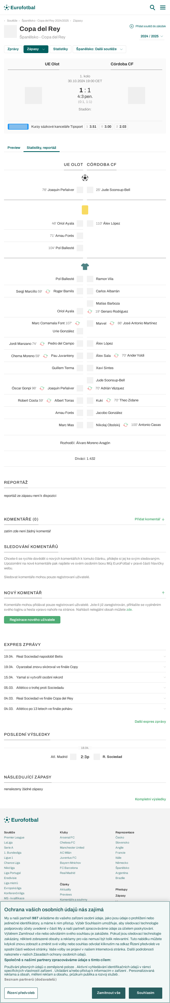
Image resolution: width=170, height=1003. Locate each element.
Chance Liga (12, 862)
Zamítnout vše (108, 993)
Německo (121, 862)
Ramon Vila (104, 279)
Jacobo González (109, 413)
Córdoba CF (122, 64)
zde (129, 610)
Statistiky (60, 49)
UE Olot (52, 64)
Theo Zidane (128, 400)
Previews (66, 894)
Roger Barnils (63, 291)
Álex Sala (103, 356)
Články (64, 884)
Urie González (63, 331)
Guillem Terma (63, 368)
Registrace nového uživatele (32, 620)
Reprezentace (124, 832)
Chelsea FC (67, 842)
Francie (120, 852)
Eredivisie (10, 878)
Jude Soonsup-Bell (115, 190)
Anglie (119, 847)
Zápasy (78, 20)
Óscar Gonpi (21, 388)
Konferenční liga (14, 893)
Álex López (111, 223)
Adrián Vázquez (112, 388)
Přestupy (121, 889)
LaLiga (8, 842)
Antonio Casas (149, 425)
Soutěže (12, 20)
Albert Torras (64, 400)
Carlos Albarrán (107, 291)
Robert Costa (28, 400)
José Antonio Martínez (140, 323)
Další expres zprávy (150, 722)
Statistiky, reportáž (41, 148)
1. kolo (85, 76)
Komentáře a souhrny (73, 899)
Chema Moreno (22, 356)
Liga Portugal (12, 872)
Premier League (14, 837)
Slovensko (122, 842)
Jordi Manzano (20, 344)
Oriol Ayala (65, 223)
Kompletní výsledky (150, 799)
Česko (119, 837)
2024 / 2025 (152, 36)
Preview (13, 148)
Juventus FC (68, 857)
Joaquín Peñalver (61, 190)
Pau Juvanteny (62, 356)
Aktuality (65, 889)
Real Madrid (67, 872)
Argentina (121, 872)
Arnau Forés (64, 236)
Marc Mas (66, 425)
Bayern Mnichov (70, 862)
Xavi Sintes (105, 368)
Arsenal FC (67, 837)
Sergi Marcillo (26, 291)
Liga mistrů (11, 883)
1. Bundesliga (12, 852)
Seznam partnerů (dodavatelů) (30, 979)
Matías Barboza (108, 303)
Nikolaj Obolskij (108, 425)
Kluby (64, 832)
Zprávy (13, 49)
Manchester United (72, 847)
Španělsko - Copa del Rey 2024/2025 (45, 20)
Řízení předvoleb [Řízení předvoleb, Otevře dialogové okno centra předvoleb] (21, 993)
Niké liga (9, 867)
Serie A (8, 847)
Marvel (101, 323)
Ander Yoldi (135, 355)
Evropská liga (12, 888)
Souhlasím (145, 993)
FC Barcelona (69, 867)
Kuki (99, 400)
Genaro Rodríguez (114, 311)
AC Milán (65, 852)
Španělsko (122, 867)
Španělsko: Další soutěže (99, 49)
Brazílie (120, 878)
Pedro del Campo (61, 343)
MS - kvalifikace (14, 898)
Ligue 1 (8, 857)
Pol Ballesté (65, 248)
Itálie (118, 857)
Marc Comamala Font (48, 323)
